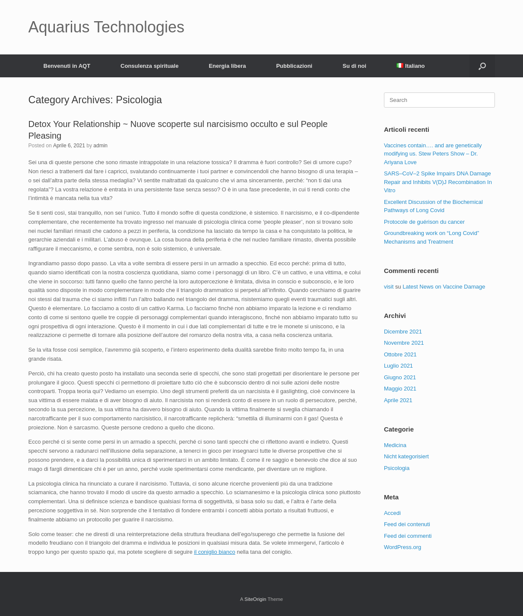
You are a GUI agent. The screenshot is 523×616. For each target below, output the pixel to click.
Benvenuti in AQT (67, 66)
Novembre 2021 (404, 343)
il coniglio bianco (214, 552)
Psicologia (396, 468)
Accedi (392, 513)
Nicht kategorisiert (406, 456)
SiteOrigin (255, 599)
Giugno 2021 (400, 377)
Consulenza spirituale (149, 66)
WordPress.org (402, 547)
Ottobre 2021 (400, 354)
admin (100, 146)
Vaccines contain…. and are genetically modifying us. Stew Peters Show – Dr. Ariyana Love (433, 153)
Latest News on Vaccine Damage (444, 286)
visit (388, 286)
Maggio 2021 (400, 388)
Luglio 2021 (398, 365)
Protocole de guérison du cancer (424, 222)
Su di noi (354, 66)
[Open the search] (482, 65)
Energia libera (227, 66)
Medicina (395, 445)
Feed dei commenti (408, 536)
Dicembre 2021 (403, 331)
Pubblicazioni (294, 66)
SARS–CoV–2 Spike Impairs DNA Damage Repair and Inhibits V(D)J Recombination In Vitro (438, 182)
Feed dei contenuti (407, 524)
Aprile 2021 (398, 400)
